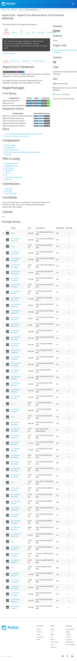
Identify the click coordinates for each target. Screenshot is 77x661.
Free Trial (68, 637)
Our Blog (68, 634)
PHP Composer (54, 642)
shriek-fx (8, 173)
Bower (52, 634)
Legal (3, 656)
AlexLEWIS (8, 191)
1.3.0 (12, 542)
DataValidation (10, 148)
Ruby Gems (54, 647)
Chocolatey (40, 32)
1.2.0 (12, 568)
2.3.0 (12, 246)
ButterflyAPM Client (11, 163)
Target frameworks (39, 61)
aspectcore (14, 9)
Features (39, 629)
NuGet (52, 629)
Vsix (52, 637)
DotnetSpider (9, 168)
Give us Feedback (70, 644)
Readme (6, 61)
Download (58, 94)
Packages (20, 9)
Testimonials (40, 637)
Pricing (38, 634)
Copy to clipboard (9, 53)
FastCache (8, 179)
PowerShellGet (51, 32)
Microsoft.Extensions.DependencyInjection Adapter (22, 152)
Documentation (70, 629)
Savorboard (9, 189)
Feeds (8, 9)
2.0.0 (12, 482)
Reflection (8, 154)
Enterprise (39, 632)
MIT (3, 217)
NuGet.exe (14, 32)
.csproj (27, 32)
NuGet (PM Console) (6, 30)
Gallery (38, 639)
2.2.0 (12, 404)
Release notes (15, 61)
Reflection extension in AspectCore (17, 136)
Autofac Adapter (10, 145)
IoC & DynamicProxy (12, 150)
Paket (33, 32)
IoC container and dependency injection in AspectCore (23, 134)
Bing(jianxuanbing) (11, 166)
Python (52, 644)
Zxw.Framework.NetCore (13, 177)
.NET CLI (21, 31)
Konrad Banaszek (11, 193)
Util (6, 175)
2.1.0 (12, 417)
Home (3, 9)
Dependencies (26, 61)
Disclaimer (9, 656)
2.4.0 (12, 233)
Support (68, 632)
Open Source (69, 639)
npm (52, 632)
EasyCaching (9, 170)
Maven (52, 639)
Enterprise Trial (70, 642)
